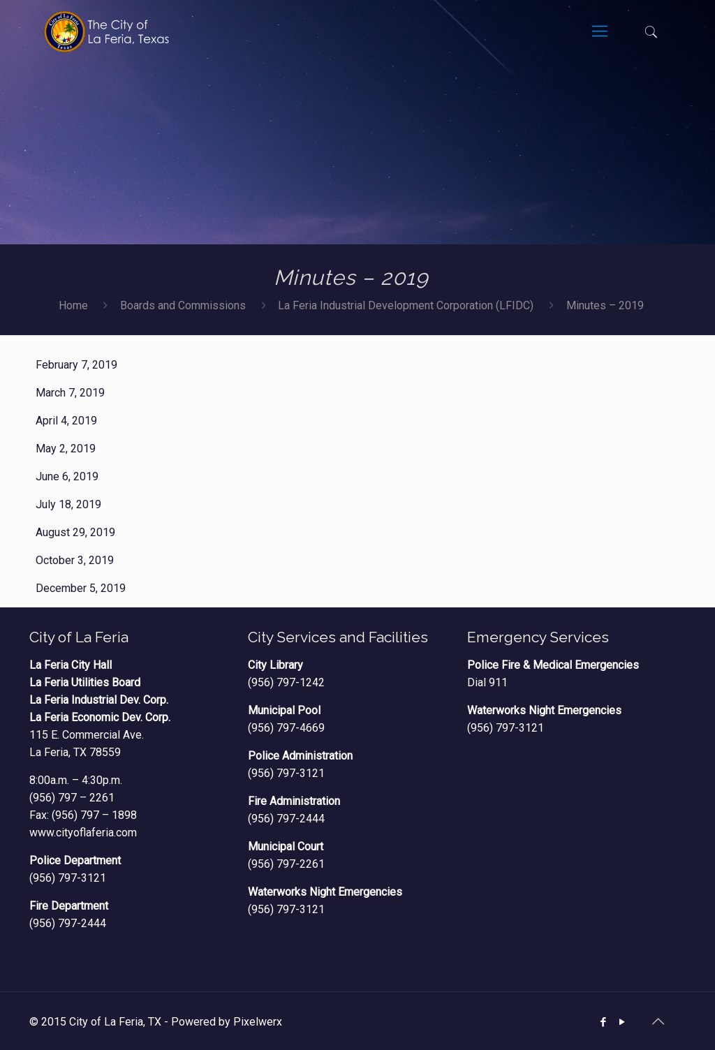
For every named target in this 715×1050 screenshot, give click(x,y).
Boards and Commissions (183, 305)
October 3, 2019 (75, 560)
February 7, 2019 (76, 364)
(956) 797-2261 (286, 864)
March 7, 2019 (70, 392)
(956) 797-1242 (286, 682)
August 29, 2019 (75, 532)
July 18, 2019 (68, 504)
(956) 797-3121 (67, 878)
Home (73, 305)
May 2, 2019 (66, 448)
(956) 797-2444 (67, 923)
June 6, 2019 (67, 476)
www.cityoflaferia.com (83, 832)
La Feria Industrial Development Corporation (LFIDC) (405, 305)
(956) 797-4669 (286, 727)
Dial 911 (487, 682)
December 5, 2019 (81, 588)
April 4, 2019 (66, 420)
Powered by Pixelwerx (226, 1021)
